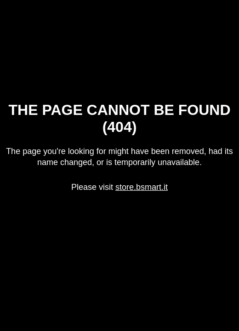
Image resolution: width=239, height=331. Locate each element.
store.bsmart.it (141, 187)
